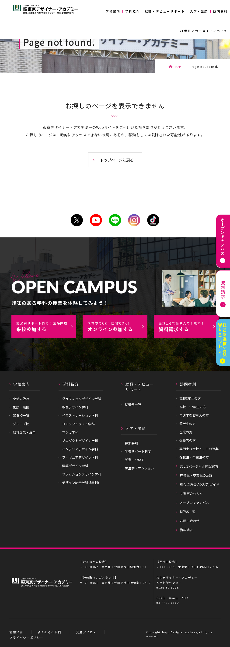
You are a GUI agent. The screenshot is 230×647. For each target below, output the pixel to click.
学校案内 (113, 11)
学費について (134, 459)
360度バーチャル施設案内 (199, 466)
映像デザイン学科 (75, 407)
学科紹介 (132, 11)
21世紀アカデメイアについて (204, 31)
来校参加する (46, 326)
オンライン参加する (117, 326)
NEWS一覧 (187, 511)
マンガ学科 (70, 432)
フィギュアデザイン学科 (80, 457)
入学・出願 (199, 11)
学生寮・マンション (139, 468)
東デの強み (21, 398)
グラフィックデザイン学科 (81, 398)
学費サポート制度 (138, 451)
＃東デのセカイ (191, 493)
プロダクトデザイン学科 (80, 440)
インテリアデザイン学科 (80, 449)
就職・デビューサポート (165, 11)
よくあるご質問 (49, 632)
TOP (177, 66)
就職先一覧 (133, 404)
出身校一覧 (21, 415)
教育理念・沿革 (24, 432)
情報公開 (16, 632)
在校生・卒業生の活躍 (196, 475)
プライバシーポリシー (26, 637)
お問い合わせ (189, 520)
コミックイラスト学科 (78, 423)
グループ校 (21, 423)
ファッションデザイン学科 (81, 474)
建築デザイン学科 (75, 465)
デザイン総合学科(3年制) (80, 482)
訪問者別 (220, 11)
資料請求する (188, 326)
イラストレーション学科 (80, 415)
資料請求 (186, 529)
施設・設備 (21, 407)
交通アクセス (86, 632)
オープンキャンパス (194, 502)
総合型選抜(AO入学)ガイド (199, 484)
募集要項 (131, 443)
